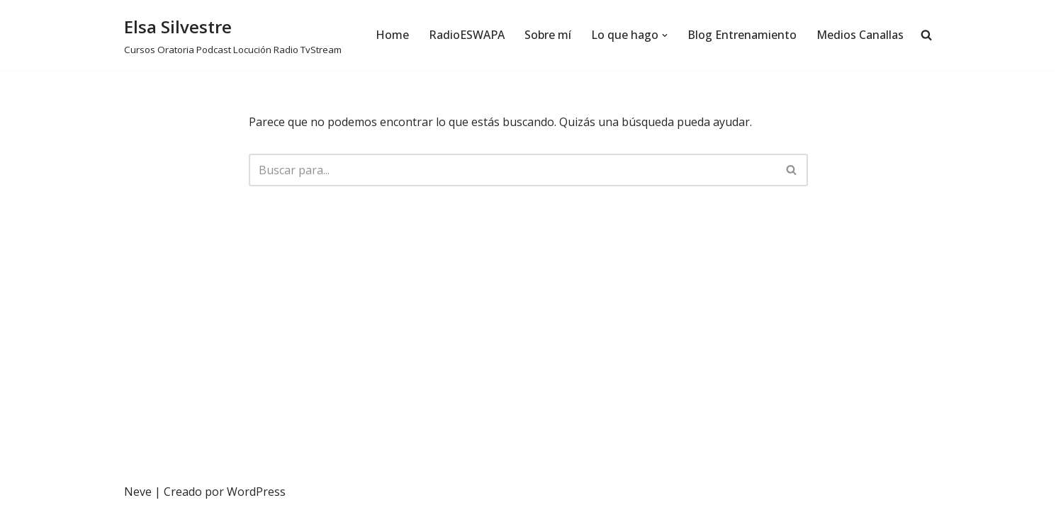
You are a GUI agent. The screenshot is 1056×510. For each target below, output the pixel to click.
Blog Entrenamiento (742, 34)
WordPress (256, 491)
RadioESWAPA (467, 34)
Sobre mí (547, 34)
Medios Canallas (860, 34)
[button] (665, 35)
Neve (138, 491)
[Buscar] (512, 170)
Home (392, 34)
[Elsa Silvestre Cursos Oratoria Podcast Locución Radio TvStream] (233, 35)
